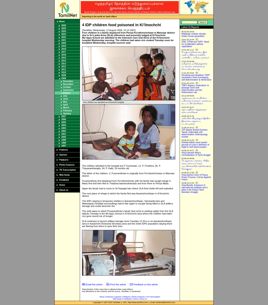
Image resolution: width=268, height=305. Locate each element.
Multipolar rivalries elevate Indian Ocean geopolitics (194, 35)
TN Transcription (67, 170)
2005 (63, 122)
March (66, 107)
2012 (63, 66)
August (66, 93)
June (65, 99)
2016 (63, 55)
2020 (63, 43)
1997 (63, 146)
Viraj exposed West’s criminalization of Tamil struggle (196, 154)
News (62, 21)
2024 (63, 31)
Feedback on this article (145, 284)
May (65, 102)
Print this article (118, 284)
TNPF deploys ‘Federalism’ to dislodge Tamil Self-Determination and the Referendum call (195, 88)
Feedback (64, 180)
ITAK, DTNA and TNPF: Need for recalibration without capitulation (195, 44)
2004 (63, 125)
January (67, 113)
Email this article (94, 284)
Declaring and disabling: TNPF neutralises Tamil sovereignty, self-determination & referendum (196, 77)
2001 (63, 134)
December (68, 81)
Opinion (63, 155)
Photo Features (67, 165)
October (67, 87)
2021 (63, 40)
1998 (63, 143)
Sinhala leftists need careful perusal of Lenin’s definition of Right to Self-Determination (195, 144)
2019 (63, 46)
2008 (63, 78)
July (65, 96)
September (68, 90)
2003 (63, 128)
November (68, 84)
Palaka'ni (63, 160)
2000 (63, 137)
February (67, 110)
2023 (63, 34)
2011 (63, 69)
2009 (63, 75)
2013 (63, 63)
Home (62, 185)
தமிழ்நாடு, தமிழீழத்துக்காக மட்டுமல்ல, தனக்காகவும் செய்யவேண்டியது (194, 66)
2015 (63, 58)
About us (63, 190)
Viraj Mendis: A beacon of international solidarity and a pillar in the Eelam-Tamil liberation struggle (195, 188)
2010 (63, 72)
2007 (63, 116)
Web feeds (64, 175)
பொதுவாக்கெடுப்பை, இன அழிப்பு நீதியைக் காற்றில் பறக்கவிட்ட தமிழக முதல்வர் (195, 55)
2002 (63, 131)
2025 (63, 28)
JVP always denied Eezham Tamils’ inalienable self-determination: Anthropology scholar (195, 133)
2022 (63, 37)
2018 (63, 49)
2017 (63, 52)
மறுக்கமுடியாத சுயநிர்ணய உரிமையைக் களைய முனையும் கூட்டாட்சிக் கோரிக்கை (196, 101)
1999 (63, 140)
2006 (63, 119)
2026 (63, 25)
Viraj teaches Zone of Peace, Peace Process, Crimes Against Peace (196, 177)
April (65, 105)
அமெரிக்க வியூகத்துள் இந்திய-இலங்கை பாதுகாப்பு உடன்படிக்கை (196, 121)
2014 (63, 61)
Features (63, 150)
